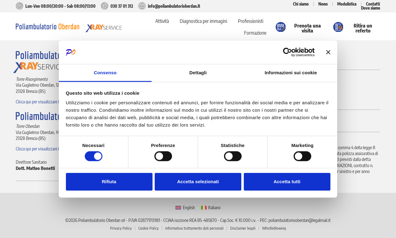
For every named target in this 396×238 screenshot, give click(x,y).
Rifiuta (109, 181)
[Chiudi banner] (328, 52)
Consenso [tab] (105, 72)
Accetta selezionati (198, 181)
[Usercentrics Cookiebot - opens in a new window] (287, 52)
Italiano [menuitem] (214, 207)
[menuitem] (185, 207)
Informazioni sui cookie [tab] (291, 72)
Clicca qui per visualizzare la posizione (47, 101)
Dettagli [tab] (198, 72)
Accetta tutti (286, 181)
